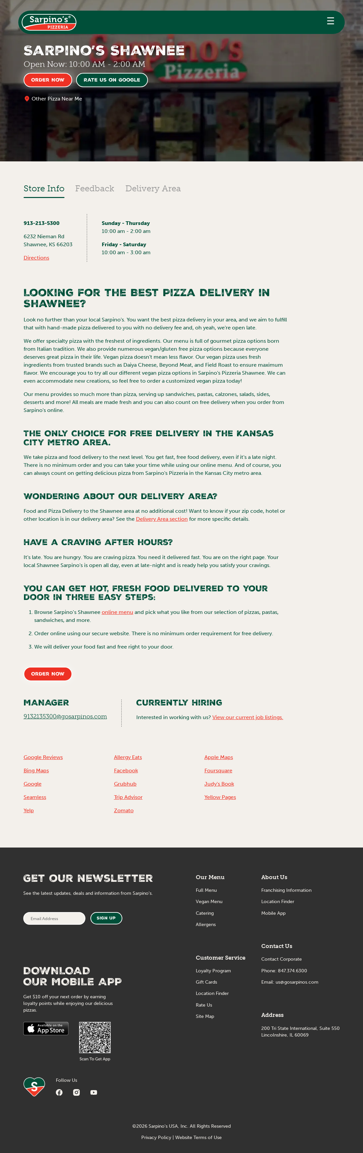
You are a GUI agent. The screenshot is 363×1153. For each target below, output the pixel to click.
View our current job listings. (247, 717)
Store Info (44, 188)
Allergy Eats (128, 757)
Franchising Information (286, 890)
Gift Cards (206, 982)
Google (33, 784)
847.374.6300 (292, 971)
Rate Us (204, 1005)
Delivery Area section (162, 519)
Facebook (126, 770)
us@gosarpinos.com (297, 982)
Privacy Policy (156, 1137)
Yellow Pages (220, 797)
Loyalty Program (213, 971)
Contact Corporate (281, 959)
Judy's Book (219, 784)
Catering (205, 913)
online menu (117, 612)
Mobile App (273, 913)
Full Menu (206, 890)
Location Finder (212, 993)
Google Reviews (43, 757)
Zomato (124, 810)
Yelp (29, 810)
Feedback (94, 188)
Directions (36, 258)
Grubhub (125, 784)
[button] (330, 22)
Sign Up (106, 918)
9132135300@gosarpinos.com (65, 716)
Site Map (205, 1016)
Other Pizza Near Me (57, 99)
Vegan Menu (209, 901)
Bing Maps (36, 770)
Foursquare (218, 770)
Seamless (35, 797)
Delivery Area (153, 188)
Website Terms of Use (198, 1137)
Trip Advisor (128, 797)
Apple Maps (218, 757)
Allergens (206, 924)
